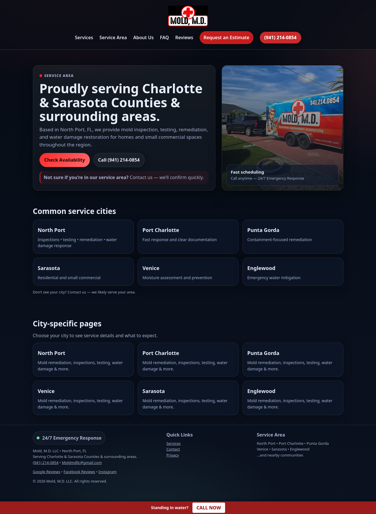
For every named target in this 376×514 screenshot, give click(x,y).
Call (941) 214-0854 (119, 160)
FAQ (164, 37)
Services (84, 37)
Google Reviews (46, 471)
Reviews (184, 37)
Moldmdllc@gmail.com (82, 462)
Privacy (172, 455)
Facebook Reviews (79, 471)
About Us (143, 37)
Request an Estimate (226, 37)
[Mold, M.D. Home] (188, 17)
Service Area (113, 37)
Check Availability (64, 160)
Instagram (108, 471)
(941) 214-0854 (280, 37)
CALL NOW (208, 508)
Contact (173, 449)
